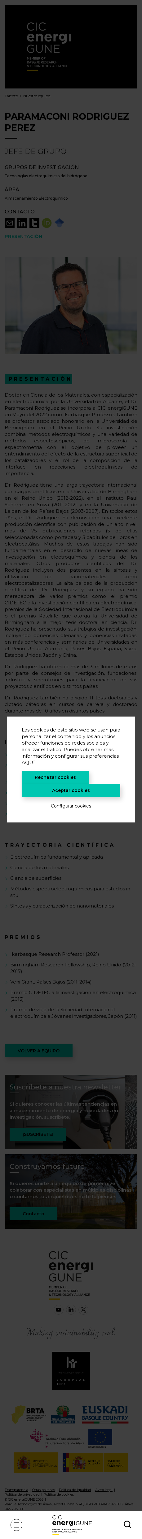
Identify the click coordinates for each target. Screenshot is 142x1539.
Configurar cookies (71, 806)
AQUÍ (28, 762)
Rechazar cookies (55, 777)
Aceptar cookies (71, 790)
